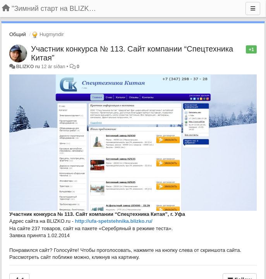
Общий (17, 34)
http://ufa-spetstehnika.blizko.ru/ (113, 221)
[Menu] (252, 8)
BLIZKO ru (28, 66)
